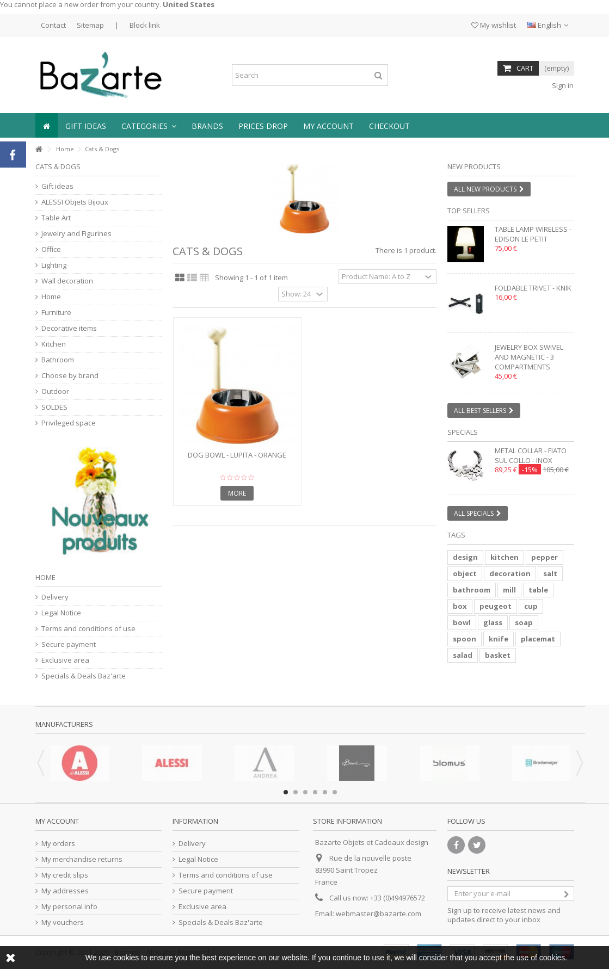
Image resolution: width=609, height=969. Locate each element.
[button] (149, 125)
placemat (538, 639)
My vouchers (62, 922)
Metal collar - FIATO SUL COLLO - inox (531, 455)
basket (497, 655)
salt (550, 573)
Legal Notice (61, 613)
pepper (544, 557)
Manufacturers (64, 724)
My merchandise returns (81, 859)
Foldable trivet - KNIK (533, 288)
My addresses (65, 891)
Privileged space (68, 423)
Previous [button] (41, 763)
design (465, 557)
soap (524, 622)
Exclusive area (65, 660)
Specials (462, 432)
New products (474, 166)
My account (57, 821)
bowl (462, 622)
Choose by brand (70, 375)
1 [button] (286, 792)
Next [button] (579, 763)
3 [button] (305, 792)
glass (492, 622)
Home (65, 149)
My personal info (69, 906)
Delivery (55, 597)
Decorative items (69, 328)
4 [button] (315, 792)
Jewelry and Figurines (76, 233)
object (465, 573)
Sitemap (90, 25)
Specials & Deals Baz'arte (83, 676)
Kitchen (53, 344)
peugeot (495, 606)
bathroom (471, 590)
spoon (464, 639)
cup (531, 606)
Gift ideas (57, 186)
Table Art (56, 218)
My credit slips (64, 875)
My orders (58, 843)
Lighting (53, 265)
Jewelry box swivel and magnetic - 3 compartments (529, 357)
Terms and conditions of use (88, 628)
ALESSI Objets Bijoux (74, 202)
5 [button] (325, 792)
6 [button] (335, 792)
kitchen (504, 557)
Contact (53, 25)
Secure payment (68, 644)
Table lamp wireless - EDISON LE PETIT (533, 234)
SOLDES (54, 407)
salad (462, 655)
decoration (510, 573)
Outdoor (55, 391)
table (538, 590)
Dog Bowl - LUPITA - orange (237, 455)
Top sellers (468, 210)
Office (51, 249)
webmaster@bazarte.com (378, 913)
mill (509, 590)
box (460, 606)
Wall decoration (67, 281)
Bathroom (57, 360)
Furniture (56, 312)
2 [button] (295, 792)
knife (498, 639)
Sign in (562, 85)
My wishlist (493, 25)
